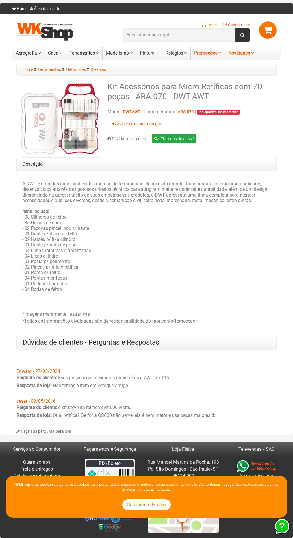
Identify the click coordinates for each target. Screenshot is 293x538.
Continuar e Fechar (146, 504)
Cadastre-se (236, 25)
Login (209, 25)
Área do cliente (45, 8)
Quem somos (36, 462)
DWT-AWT (131, 112)
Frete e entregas (37, 469)
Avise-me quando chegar (136, 123)
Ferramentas (82, 53)
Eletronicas (76, 69)
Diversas (98, 69)
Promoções (205, 53)
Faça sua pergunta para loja (43, 431)
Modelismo (117, 53)
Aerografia (26, 53)
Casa (53, 53)
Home (19, 8)
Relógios (174, 53)
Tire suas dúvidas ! (174, 138)
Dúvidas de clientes (126, 138)
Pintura (147, 53)
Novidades (239, 53)
